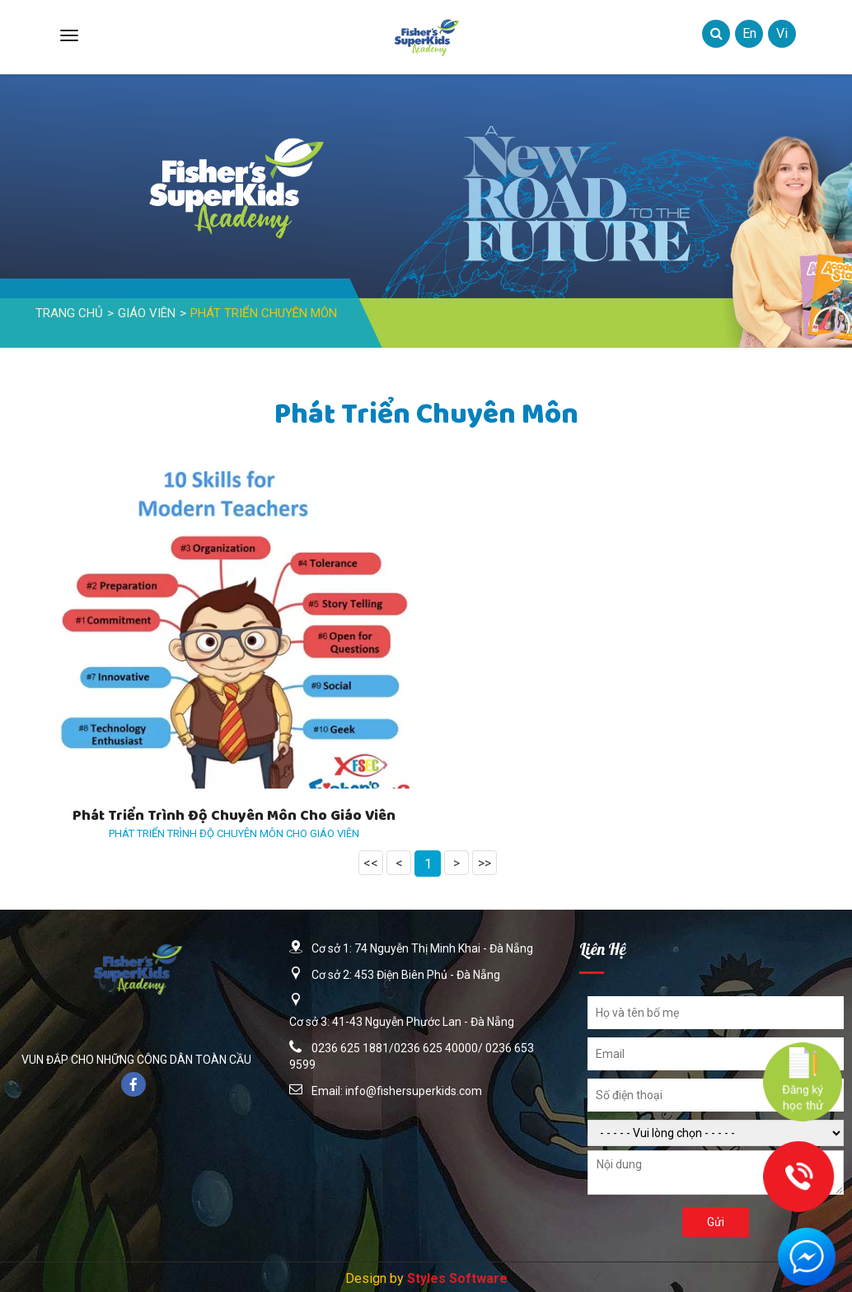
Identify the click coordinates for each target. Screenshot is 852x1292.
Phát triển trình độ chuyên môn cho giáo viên (234, 817)
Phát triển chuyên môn (263, 313)
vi (782, 33)
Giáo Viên (147, 313)
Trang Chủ (69, 313)
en (749, 33)
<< (370, 863)
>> (484, 863)
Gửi (715, 1222)
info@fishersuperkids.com (413, 1091)
